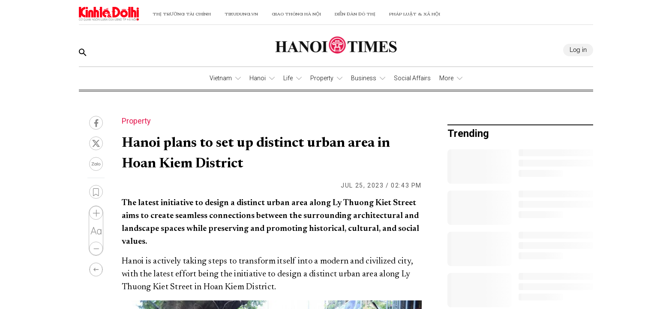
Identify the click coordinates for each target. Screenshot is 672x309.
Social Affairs (412, 78)
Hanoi (257, 78)
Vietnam (221, 78)
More (446, 78)
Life (288, 78)
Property (321, 78)
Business (363, 78)
